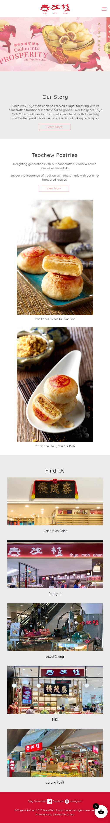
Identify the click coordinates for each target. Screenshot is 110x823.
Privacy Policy (44, 814)
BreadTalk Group (64, 814)
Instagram (73, 801)
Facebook (55, 801)
